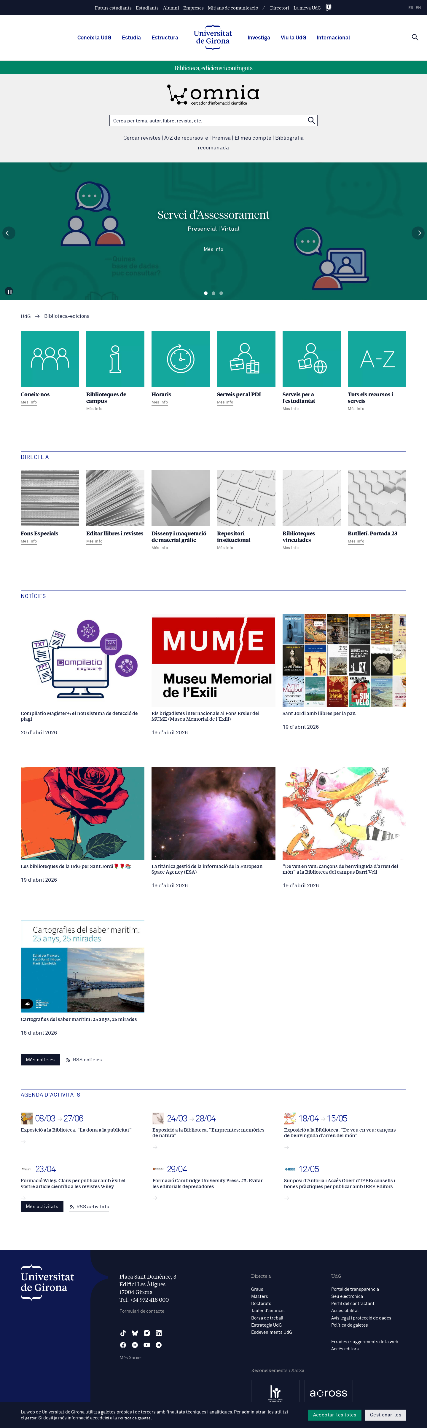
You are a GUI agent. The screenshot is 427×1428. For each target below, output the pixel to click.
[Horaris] (181, 369)
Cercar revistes (141, 138)
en (418, 8)
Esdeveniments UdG (271, 1332)
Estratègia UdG (266, 1325)
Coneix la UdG (94, 38)
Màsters (259, 1296)
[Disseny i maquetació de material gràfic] (181, 511)
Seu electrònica (347, 1296)
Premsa (221, 138)
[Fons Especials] (50, 508)
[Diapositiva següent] (418, 233)
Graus (257, 1289)
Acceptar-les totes (334, 1415)
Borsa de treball (267, 1318)
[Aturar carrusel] (11, 290)
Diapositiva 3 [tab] (221, 293)
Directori (279, 7)
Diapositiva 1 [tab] (206, 293)
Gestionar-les (385, 1415)
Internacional (333, 38)
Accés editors (345, 1348)
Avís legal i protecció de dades (361, 1318)
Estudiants (147, 7)
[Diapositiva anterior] (8, 233)
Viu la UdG (293, 38)
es (410, 8)
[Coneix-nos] (50, 369)
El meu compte (253, 138)
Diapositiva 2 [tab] (213, 293)
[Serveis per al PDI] (246, 369)
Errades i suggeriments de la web (364, 1341)
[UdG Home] (213, 38)
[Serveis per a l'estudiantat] (312, 372)
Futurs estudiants (113, 7)
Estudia (131, 38)
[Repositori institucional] (246, 511)
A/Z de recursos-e (186, 138)
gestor (31, 1418)
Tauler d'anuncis (268, 1311)
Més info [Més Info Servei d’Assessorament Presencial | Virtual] (213, 249)
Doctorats (261, 1303)
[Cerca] (415, 37)
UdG (26, 316)
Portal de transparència (355, 1289)
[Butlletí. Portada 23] (377, 508)
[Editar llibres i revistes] (115, 508)
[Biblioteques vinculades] (312, 511)
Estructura (165, 38)
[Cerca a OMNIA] (312, 120)
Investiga (259, 38)
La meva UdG (307, 7)
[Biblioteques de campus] (115, 372)
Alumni (171, 7)
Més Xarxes (131, 1358)
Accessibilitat (345, 1311)
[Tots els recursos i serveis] (377, 372)
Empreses (193, 7)
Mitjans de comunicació (233, 7)
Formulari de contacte (142, 1311)
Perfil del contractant (353, 1303)
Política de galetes (349, 1325)
